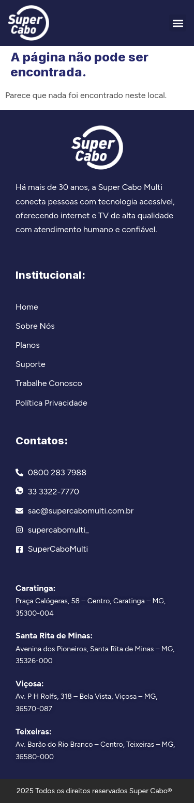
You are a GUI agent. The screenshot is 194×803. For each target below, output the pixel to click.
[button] (177, 22)
